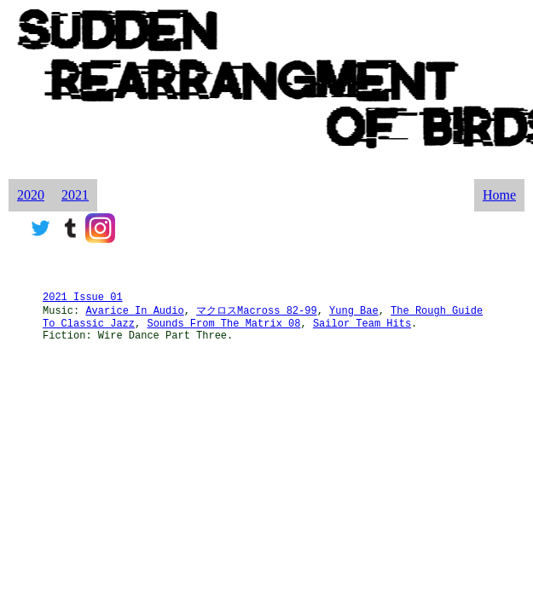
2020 (30, 195)
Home (499, 195)
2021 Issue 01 (83, 298)
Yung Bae (354, 311)
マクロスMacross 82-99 (256, 311)
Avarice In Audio (134, 311)
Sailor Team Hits (362, 324)
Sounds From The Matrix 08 (223, 324)
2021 (75, 195)
